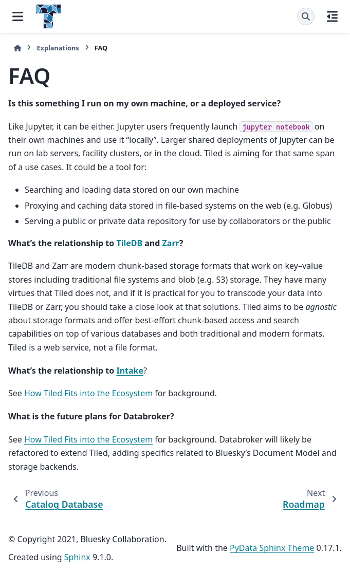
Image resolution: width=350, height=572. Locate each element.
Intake (129, 370)
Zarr (170, 243)
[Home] (17, 48)
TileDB (129, 243)
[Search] (306, 16)
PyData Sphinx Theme (272, 547)
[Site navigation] (17, 16)
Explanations (57, 47)
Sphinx (77, 557)
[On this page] (332, 16)
